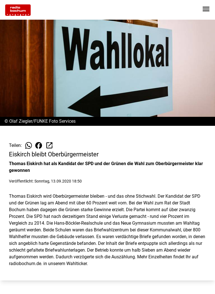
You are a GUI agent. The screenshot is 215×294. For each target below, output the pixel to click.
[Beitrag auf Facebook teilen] (38, 145)
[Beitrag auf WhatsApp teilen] (28, 145)
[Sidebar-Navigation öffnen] (206, 9)
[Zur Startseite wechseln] (17, 10)
